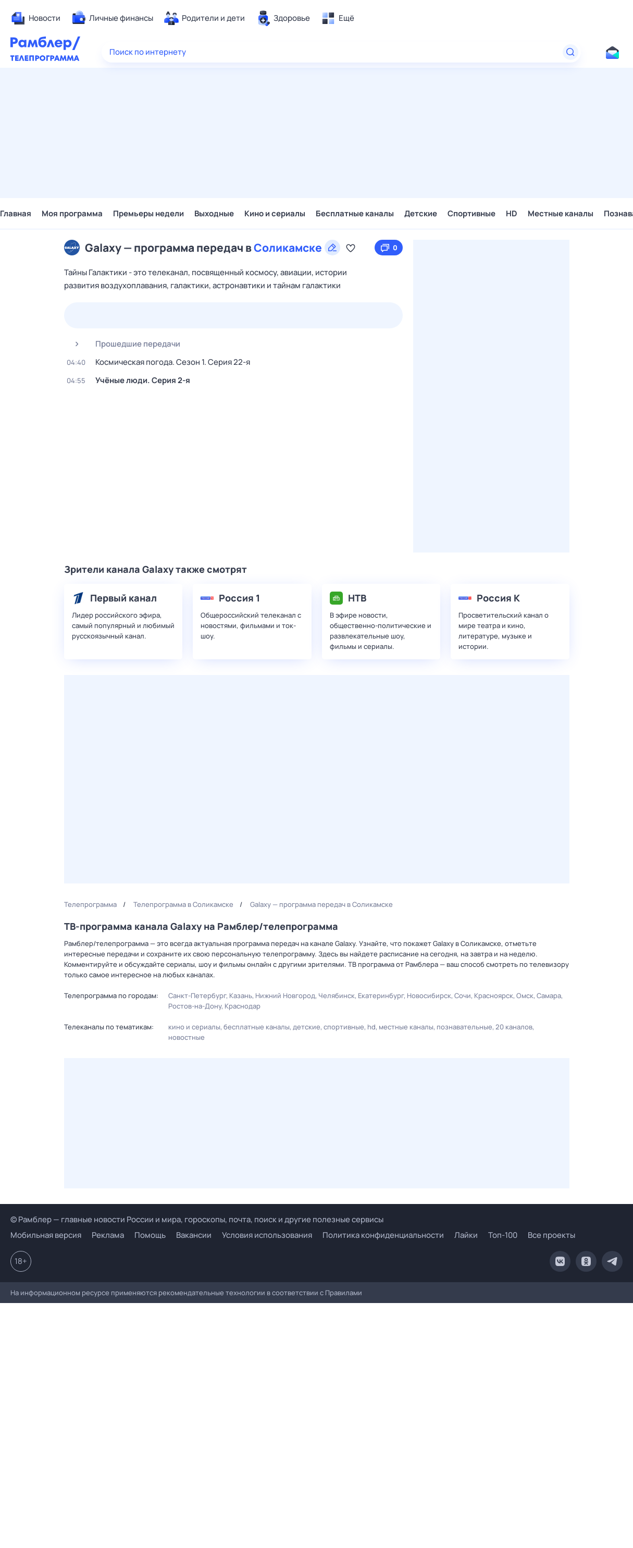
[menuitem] (35, 18)
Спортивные (471, 213)
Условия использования (267, 1235)
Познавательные (464, 1026)
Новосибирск (429, 995)
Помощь (150, 1235)
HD (511, 213)
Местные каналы (560, 213)
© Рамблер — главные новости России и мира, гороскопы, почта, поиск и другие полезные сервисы (196, 1219)
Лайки (466, 1235)
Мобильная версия (45, 1235)
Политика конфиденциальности (383, 1235)
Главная (15, 213)
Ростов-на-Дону (194, 1006)
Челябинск (336, 995)
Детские (420, 213)
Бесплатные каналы (355, 213)
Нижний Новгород (285, 995)
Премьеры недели (148, 213)
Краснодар (242, 1006)
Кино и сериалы (274, 213)
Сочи (462, 995)
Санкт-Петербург (197, 995)
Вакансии (194, 1235)
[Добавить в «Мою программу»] (350, 247)
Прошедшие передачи (123, 344)
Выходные (214, 213)
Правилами (343, 1292)
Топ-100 (502, 1235)
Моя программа (72, 213)
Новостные (186, 1037)
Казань (240, 995)
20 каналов (513, 1026)
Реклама (108, 1235)
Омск (524, 995)
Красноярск (493, 995)
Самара (549, 995)
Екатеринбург (381, 995)
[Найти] (570, 52)
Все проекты (551, 1235)
